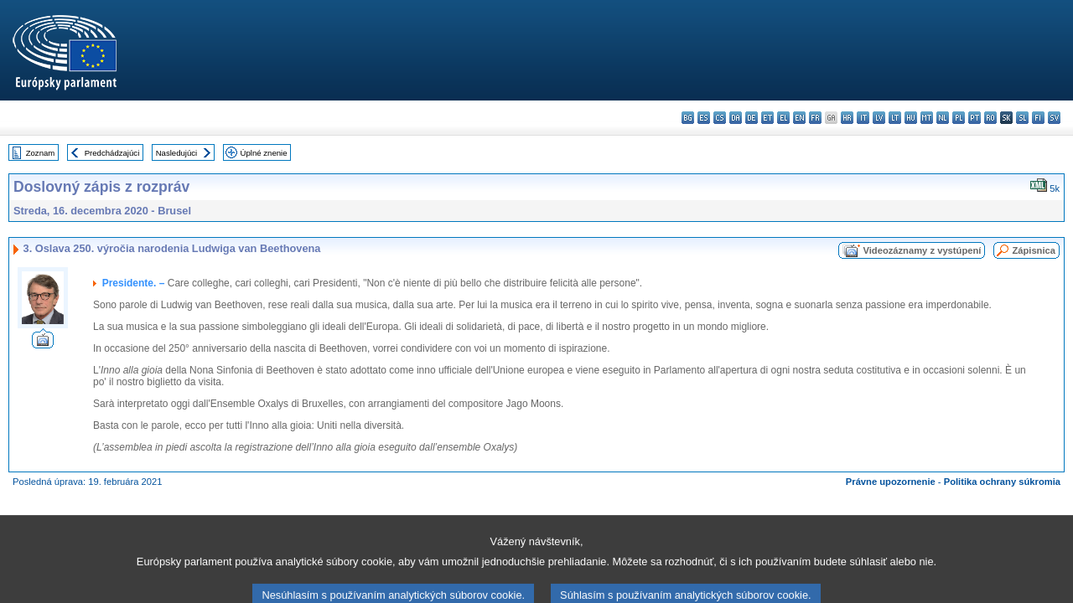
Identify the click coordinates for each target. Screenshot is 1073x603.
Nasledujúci (177, 152)
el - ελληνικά (783, 117)
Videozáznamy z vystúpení (922, 250)
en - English (799, 117)
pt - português (974, 117)
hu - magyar (911, 117)
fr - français (815, 117)
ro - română (990, 117)
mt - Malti (926, 117)
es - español (703, 117)
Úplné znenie (264, 152)
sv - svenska (1054, 117)
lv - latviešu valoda (879, 117)
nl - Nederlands (942, 117)
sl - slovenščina (1022, 117)
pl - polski (958, 117)
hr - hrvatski (847, 117)
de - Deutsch (751, 117)
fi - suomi (1038, 117)
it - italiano (863, 117)
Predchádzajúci (112, 152)
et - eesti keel (767, 117)
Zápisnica (1033, 250)
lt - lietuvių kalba (895, 117)
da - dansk (735, 117)
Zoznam (40, 152)
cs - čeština (719, 117)
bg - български (688, 117)
